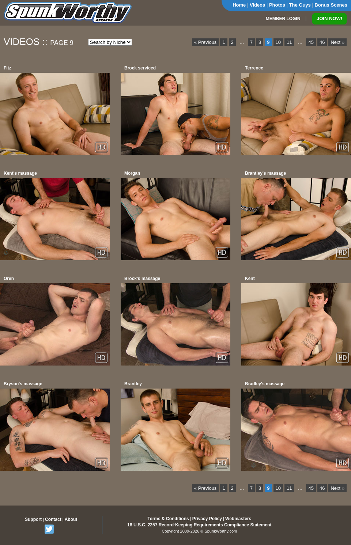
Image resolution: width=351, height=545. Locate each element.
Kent (250, 278)
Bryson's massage (23, 383)
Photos (277, 5)
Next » (337, 42)
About (71, 519)
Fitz (7, 68)
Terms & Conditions (168, 518)
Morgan (132, 173)
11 (289, 42)
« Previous (205, 42)
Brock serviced (140, 68)
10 (278, 42)
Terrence (254, 68)
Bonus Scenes (330, 5)
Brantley (133, 383)
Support (33, 519)
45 (310, 42)
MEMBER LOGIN (283, 18)
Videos (257, 5)
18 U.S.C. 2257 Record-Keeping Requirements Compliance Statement (199, 524)
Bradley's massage (264, 383)
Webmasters (238, 518)
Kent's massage (20, 173)
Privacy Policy (207, 518)
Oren (9, 278)
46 (322, 42)
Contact (53, 519)
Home (239, 5)
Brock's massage (142, 278)
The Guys (300, 5)
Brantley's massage (265, 173)
